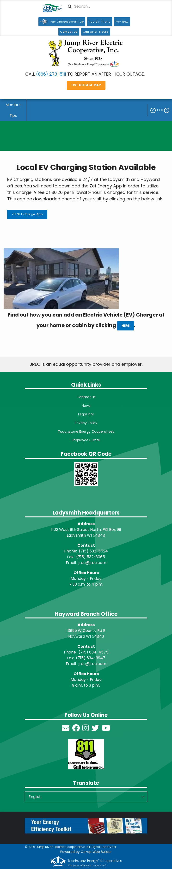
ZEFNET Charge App (27, 214)
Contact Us (86, 397)
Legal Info (86, 414)
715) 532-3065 (91, 557)
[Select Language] (86, 796)
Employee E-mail (86, 440)
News (86, 405)
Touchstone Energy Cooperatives (86, 431)
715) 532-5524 (94, 551)
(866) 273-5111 (51, 74)
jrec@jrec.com (92, 562)
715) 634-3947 (91, 658)
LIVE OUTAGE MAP (86, 85)
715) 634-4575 (94, 652)
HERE (125, 326)
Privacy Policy (86, 422)
